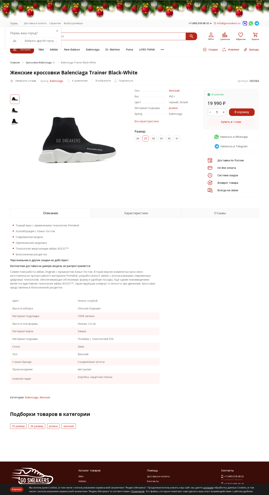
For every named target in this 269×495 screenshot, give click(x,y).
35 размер (18, 426)
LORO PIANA (147, 49)
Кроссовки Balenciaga (39, 62)
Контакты (153, 481)
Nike (41, 49)
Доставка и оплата (35, 23)
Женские (45, 397)
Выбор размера (73, 23)
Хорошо (16, 489)
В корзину (241, 112)
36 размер (36, 426)
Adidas (54, 49)
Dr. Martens (112, 49)
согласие (208, 487)
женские (68, 426)
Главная (15, 62)
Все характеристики (146, 121)
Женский (174, 90)
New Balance (72, 49)
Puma (129, 49)
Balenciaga (92, 49)
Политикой (137, 491)
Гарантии (55, 23)
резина (173, 108)
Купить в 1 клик (231, 122)
